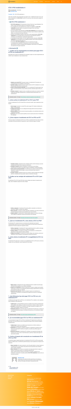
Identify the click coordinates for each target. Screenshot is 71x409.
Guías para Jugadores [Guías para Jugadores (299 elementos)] (41, 387)
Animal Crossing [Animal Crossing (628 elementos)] (38, 378)
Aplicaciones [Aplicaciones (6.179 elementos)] (30, 379)
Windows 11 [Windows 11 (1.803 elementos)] (38, 403)
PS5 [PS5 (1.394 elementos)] (28, 394)
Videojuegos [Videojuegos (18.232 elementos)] (39, 401)
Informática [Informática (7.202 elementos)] (34, 389)
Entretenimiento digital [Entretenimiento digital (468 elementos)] (39, 384)
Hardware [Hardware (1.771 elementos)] (29, 389)
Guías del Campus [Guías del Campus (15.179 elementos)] (32, 387)
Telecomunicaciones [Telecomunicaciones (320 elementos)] (36, 399)
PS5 (13, 14)
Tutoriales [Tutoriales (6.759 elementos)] (32, 401)
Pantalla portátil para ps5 (14, 368)
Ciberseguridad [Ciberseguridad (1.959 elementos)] (35, 381)
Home (58, 1)
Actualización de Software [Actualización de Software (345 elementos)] (30, 378)
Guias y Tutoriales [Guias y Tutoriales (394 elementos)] (38, 385)
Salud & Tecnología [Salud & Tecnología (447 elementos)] (36, 395)
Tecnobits (10, 14)
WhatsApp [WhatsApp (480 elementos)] (28, 403)
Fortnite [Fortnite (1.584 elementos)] (28, 385)
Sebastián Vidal (14, 11)
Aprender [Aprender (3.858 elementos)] (29, 381)
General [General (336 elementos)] (31, 385)
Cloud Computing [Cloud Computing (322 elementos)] (40, 381)
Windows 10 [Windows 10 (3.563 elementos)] (33, 403)
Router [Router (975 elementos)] (32, 395)
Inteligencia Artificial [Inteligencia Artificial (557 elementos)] (41, 389)
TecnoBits (41, 1)
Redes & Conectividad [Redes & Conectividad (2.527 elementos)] (34, 394)
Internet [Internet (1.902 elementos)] (28, 391)
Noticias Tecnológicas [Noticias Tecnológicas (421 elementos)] (32, 392)
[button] (61, 1)
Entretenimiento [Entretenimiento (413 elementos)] (33, 384)
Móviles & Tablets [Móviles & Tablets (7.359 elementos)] (35, 391)
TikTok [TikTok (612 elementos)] (28, 401)
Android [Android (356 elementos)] (35, 378)
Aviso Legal (36, 1)
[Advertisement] (26, 64)
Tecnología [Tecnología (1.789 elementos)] (31, 399)
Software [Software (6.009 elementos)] (33, 397)
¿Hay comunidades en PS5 (14, 367)
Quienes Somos (47, 1)
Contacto (53, 1)
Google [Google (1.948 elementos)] (33, 385)
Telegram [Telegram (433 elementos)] (40, 399)
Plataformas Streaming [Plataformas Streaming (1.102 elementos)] (39, 392)
